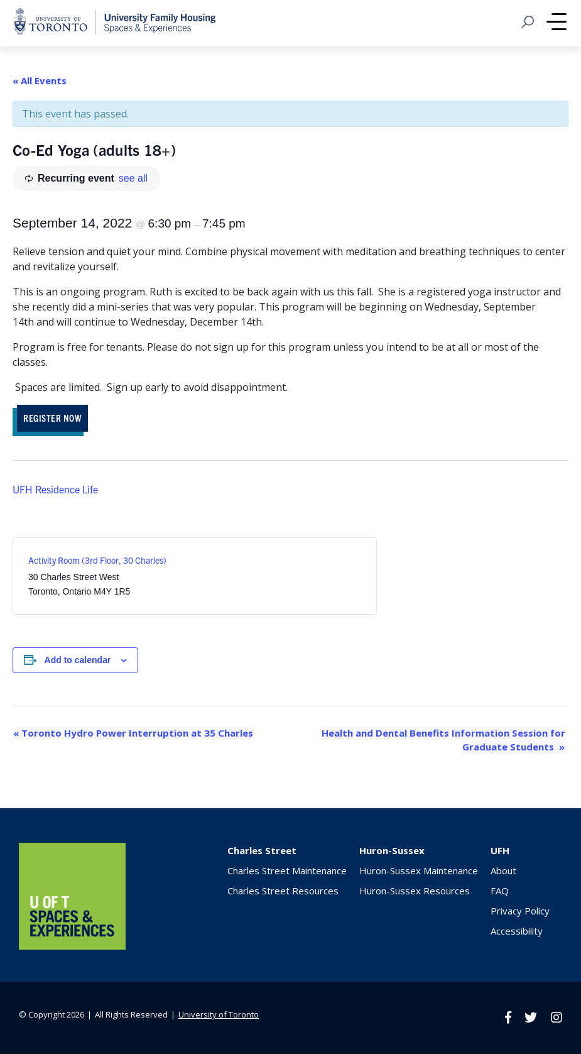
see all (133, 178)
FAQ (500, 890)
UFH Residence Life (55, 489)
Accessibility (517, 930)
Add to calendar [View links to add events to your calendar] (78, 660)
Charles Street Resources (283, 890)
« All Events (40, 80)
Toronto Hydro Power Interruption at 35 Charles (132, 733)
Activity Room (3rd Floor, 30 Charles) (97, 560)
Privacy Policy (520, 910)
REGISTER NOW (52, 418)
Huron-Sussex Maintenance (418, 870)
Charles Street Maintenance (287, 870)
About (503, 870)
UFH (500, 849)
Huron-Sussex (392, 849)
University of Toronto (218, 1013)
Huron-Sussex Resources (414, 890)
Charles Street (261, 849)
